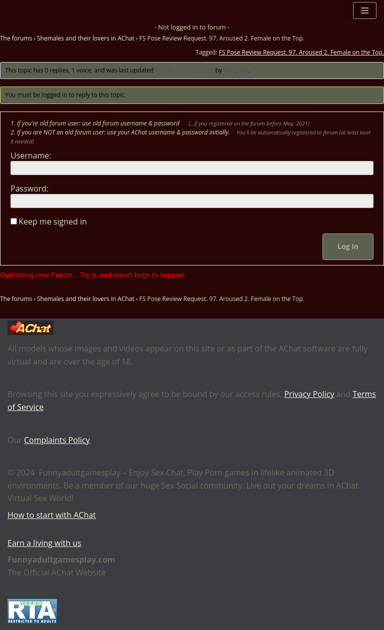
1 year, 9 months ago (185, 70)
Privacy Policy (309, 394)
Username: (31, 155)
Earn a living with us (45, 543)
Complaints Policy (57, 440)
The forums (16, 38)
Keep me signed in (52, 221)
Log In (348, 246)
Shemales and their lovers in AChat (85, 38)
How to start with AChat (52, 515)
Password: (29, 188)
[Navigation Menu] (364, 10)
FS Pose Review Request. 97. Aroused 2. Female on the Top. (301, 52)
